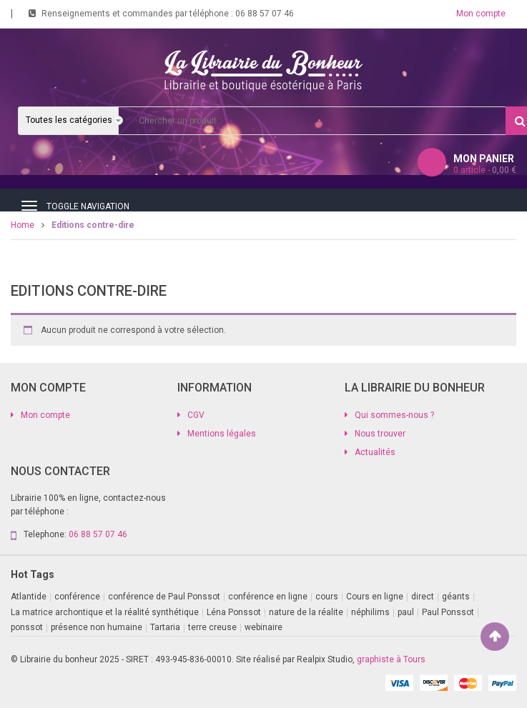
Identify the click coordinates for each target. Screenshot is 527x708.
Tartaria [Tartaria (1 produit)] (165, 627)
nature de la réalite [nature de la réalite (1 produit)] (306, 612)
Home (22, 225)
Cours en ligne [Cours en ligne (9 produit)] (374, 597)
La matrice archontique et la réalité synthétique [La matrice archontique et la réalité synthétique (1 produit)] (105, 612)
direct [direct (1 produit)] (422, 597)
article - (484, 170)
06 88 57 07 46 (264, 14)
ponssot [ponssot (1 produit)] (27, 627)
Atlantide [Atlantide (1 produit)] (28, 597)
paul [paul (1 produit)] (406, 612)
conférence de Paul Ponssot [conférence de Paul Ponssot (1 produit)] (164, 597)
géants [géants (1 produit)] (456, 597)
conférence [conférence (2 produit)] (77, 597)
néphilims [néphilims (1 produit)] (370, 612)
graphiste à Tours (391, 659)
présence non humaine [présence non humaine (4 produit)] (96, 627)
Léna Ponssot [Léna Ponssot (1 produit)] (234, 612)
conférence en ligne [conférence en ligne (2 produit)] (267, 597)
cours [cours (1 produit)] (326, 597)
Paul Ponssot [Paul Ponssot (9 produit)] (448, 612)
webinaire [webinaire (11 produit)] (263, 627)
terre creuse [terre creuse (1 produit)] (212, 627)
